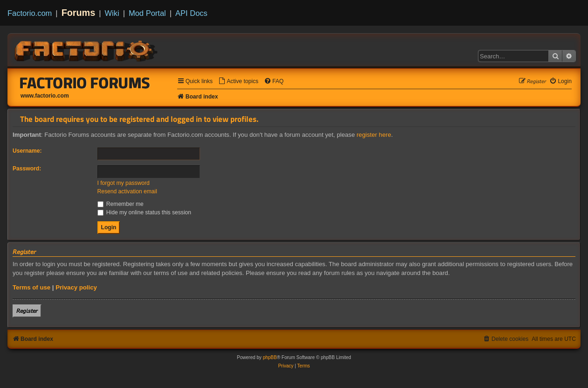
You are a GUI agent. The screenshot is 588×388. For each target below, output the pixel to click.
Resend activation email (127, 191)
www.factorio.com (45, 95)
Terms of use (31, 287)
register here (374, 134)
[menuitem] (238, 81)
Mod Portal (147, 13)
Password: (27, 168)
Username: (27, 151)
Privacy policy (76, 287)
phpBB (270, 357)
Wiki (112, 13)
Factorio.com (29, 13)
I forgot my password (123, 183)
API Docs (191, 13)
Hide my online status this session (144, 212)
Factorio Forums (85, 82)
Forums (79, 12)
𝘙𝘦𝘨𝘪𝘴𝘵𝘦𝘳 (27, 310)
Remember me (120, 204)
